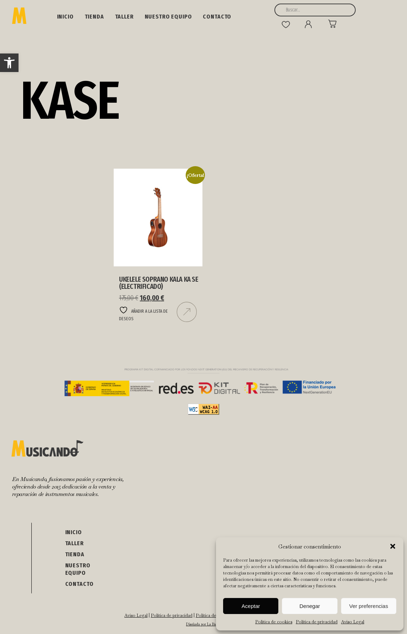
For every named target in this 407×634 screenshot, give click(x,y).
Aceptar (251, 606)
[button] (9, 62)
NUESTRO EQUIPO (168, 16)
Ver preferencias (368, 606)
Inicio (65, 16)
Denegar (309, 606)
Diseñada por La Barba (203, 624)
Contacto (217, 16)
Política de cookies (273, 622)
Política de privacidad (317, 622)
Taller (124, 16)
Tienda (94, 16)
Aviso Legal (352, 622)
